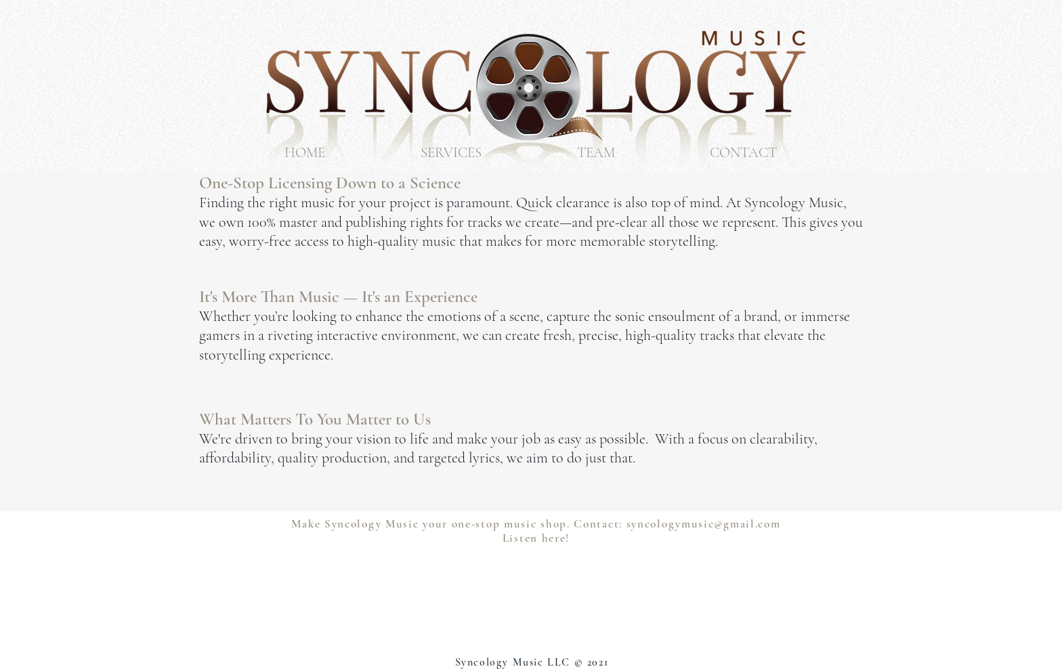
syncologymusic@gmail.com (703, 524)
